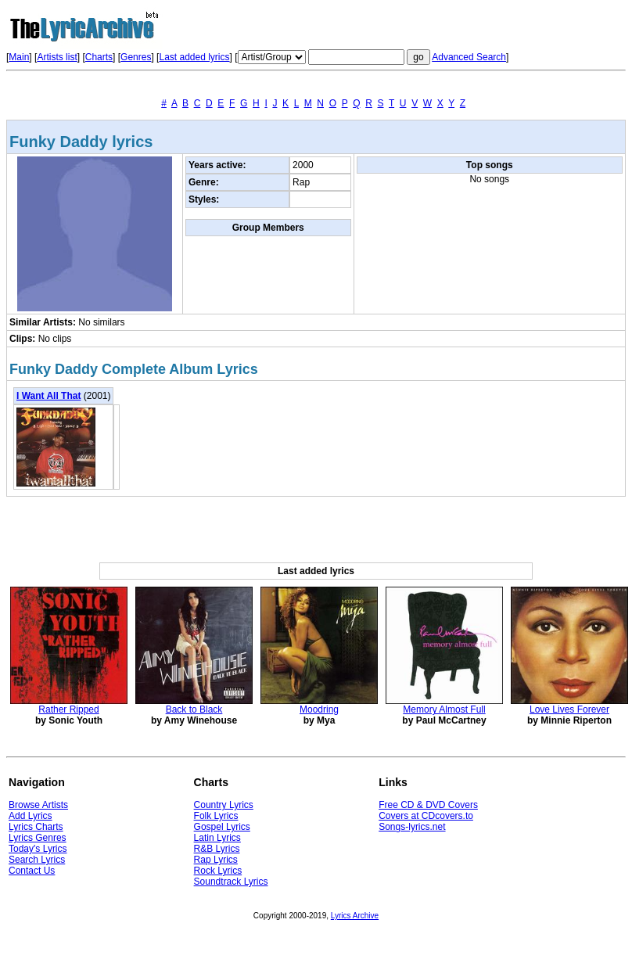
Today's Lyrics (38, 848)
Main (19, 57)
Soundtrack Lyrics (231, 881)
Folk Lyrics (216, 815)
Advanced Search (469, 57)
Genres (135, 57)
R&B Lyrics (217, 848)
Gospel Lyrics (222, 826)
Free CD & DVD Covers (428, 804)
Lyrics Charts (36, 826)
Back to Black (194, 709)
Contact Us (32, 870)
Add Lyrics (30, 815)
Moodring (319, 709)
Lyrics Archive (355, 915)
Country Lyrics (223, 804)
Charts (99, 57)
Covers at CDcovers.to (426, 815)
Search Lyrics (37, 859)
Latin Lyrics (217, 837)
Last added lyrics (194, 57)
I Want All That (48, 395)
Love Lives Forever (569, 709)
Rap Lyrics (216, 859)
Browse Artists (38, 804)
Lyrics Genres (37, 837)
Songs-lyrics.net (412, 826)
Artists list (57, 57)
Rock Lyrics (218, 870)
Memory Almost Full (444, 709)
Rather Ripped (68, 709)
